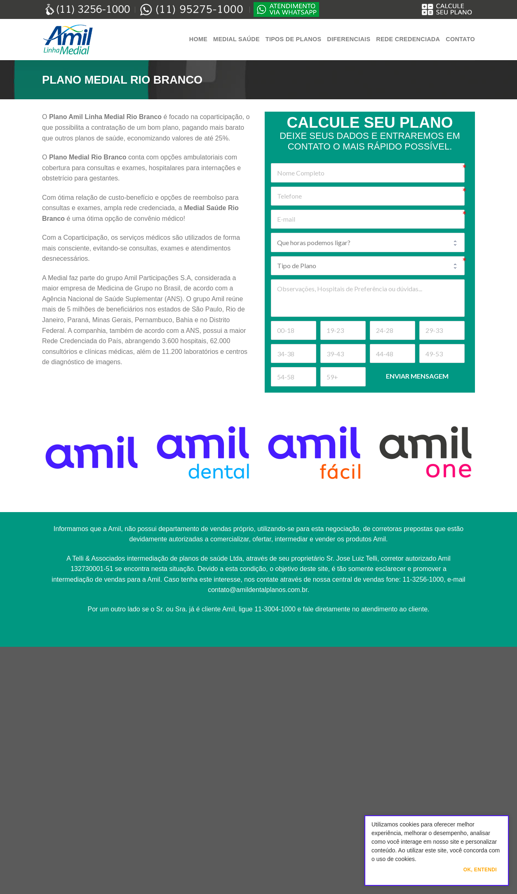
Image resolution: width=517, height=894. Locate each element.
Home (198, 39)
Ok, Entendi (480, 870)
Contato (460, 39)
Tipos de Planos (293, 39)
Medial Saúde (236, 39)
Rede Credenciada (408, 39)
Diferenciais (348, 39)
